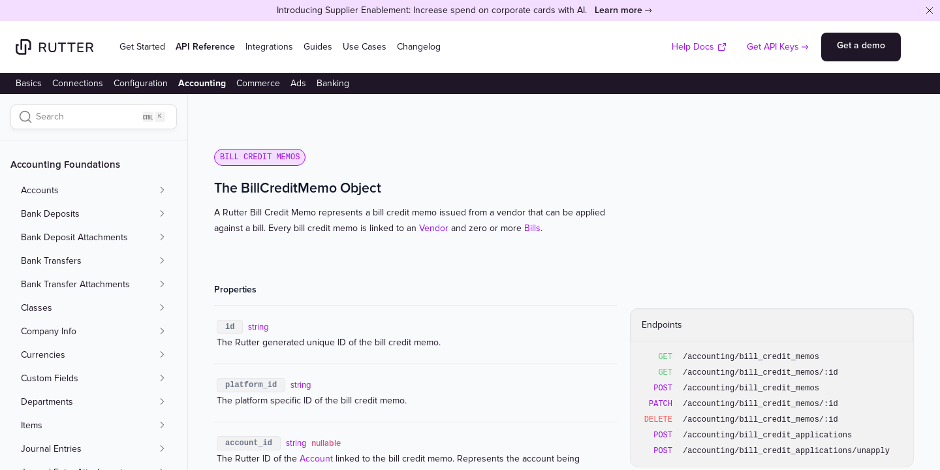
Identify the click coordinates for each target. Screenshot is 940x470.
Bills (532, 228)
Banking (333, 83)
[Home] (54, 47)
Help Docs (699, 46)
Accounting (202, 83)
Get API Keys (773, 46)
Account (316, 458)
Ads (298, 83)
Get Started (142, 46)
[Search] (93, 116)
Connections (77, 83)
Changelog (419, 46)
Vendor (433, 228)
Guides (318, 46)
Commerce (258, 83)
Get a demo (861, 45)
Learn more (618, 10)
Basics (29, 83)
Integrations (269, 46)
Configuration (141, 83)
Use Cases (364, 46)
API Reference (205, 46)
